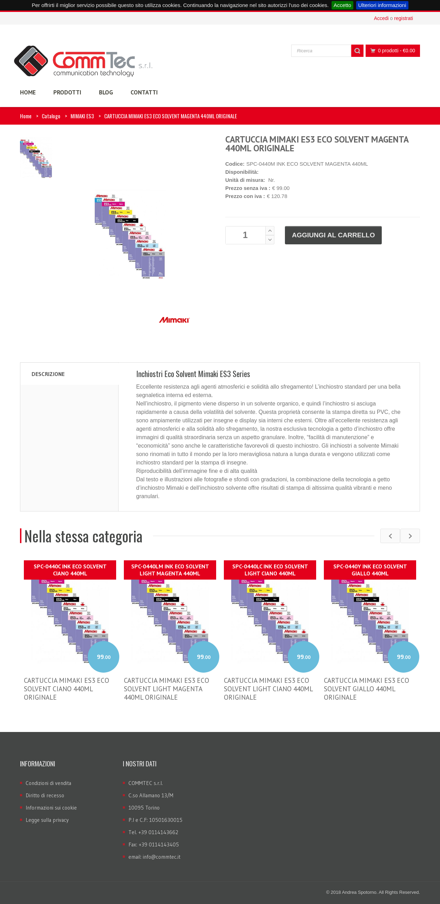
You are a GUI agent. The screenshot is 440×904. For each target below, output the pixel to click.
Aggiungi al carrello (333, 235)
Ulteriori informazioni (382, 5)
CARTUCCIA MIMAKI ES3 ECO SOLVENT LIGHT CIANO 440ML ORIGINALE (268, 688)
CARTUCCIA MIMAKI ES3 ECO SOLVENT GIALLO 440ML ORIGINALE (366, 688)
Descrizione (48, 373)
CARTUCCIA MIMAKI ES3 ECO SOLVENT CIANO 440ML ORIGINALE (66, 688)
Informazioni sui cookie (51, 807)
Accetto (342, 5)
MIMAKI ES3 (82, 116)
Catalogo (51, 116)
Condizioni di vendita (48, 783)
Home (26, 116)
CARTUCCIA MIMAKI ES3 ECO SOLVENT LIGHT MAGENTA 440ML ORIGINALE (166, 688)
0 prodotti (391, 51)
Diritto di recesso (45, 795)
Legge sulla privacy (47, 820)
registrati (403, 18)
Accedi (381, 18)
